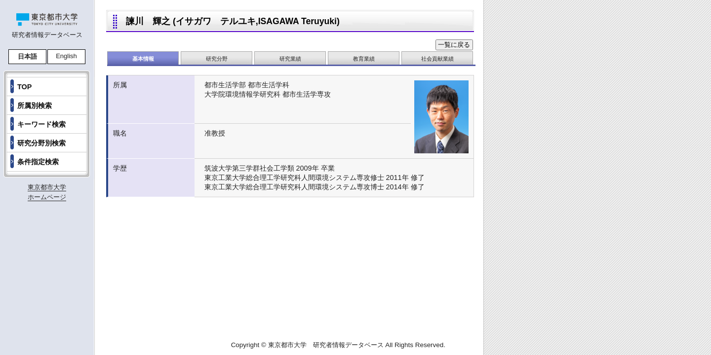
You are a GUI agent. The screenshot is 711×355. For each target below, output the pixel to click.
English (66, 56)
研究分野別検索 (41, 143)
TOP (24, 87)
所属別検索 (34, 105)
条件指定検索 (38, 162)
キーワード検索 (41, 124)
